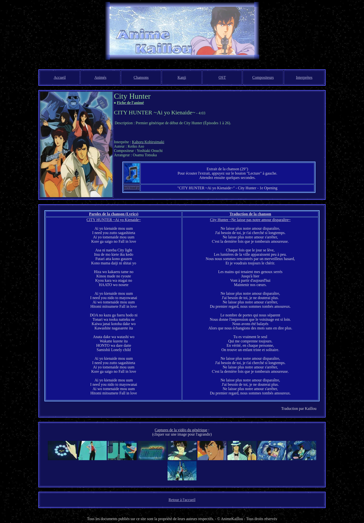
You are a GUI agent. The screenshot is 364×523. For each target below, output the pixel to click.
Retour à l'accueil (181, 500)
